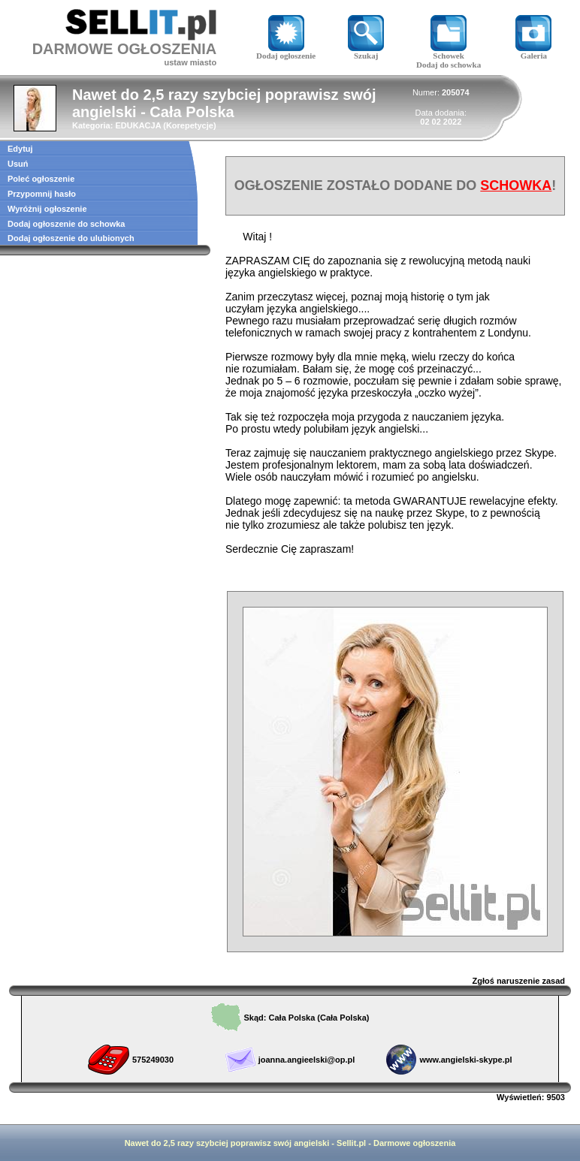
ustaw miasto (191, 62)
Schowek (448, 52)
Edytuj (20, 148)
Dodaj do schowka (448, 64)
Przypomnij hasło (42, 193)
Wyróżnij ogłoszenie (47, 208)
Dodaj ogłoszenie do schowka (66, 223)
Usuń (18, 163)
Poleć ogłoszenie (41, 178)
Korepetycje (189, 125)
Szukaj (366, 52)
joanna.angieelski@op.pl (306, 1059)
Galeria (533, 52)
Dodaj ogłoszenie (286, 52)
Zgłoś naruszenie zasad (519, 980)
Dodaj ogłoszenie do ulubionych (71, 238)
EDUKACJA (138, 125)
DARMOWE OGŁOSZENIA (124, 49)
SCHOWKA (515, 185)
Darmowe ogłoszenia (414, 1142)
